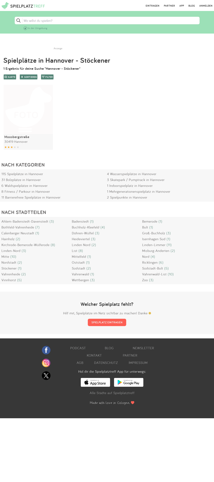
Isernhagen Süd (153, 239)
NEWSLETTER (143, 348)
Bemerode (149, 221)
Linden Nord (81, 245)
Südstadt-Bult (152, 268)
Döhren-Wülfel (83, 233)
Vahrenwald (80, 274)
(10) (13, 256)
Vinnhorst (8, 280)
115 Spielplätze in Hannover (22, 174)
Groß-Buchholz (153, 233)
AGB (80, 362)
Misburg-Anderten (155, 250)
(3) (52, 221)
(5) (166, 268)
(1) (92, 221)
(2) (18, 239)
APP (181, 5)
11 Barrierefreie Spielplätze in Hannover (31, 197)
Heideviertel (81, 239)
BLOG (191, 5)
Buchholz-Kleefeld (85, 227)
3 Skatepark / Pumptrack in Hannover (136, 179)
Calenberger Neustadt (17, 233)
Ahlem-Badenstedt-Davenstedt (24, 221)
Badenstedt (80, 221)
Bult (145, 227)
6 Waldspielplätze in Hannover (24, 185)
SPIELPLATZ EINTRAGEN (107, 322)
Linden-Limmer (153, 245)
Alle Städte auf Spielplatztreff (112, 393)
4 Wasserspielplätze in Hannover (131, 174)
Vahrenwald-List (154, 274)
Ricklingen (150, 262)
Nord (146, 256)
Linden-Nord (11, 250)
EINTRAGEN (152, 5)
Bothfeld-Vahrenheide (17, 227)
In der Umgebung (37, 28)
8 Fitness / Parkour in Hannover (25, 191)
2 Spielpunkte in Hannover (127, 197)
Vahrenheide (10, 274)
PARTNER (169, 5)
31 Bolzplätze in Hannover (21, 179)
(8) (53, 245)
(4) (103, 227)
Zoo (145, 280)
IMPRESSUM (138, 362)
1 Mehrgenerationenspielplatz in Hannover (138, 191)
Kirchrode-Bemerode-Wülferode (25, 245)
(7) (37, 227)
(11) (169, 245)
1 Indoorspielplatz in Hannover (130, 185)
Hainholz (8, 239)
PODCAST (78, 348)
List (74, 250)
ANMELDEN (206, 5)
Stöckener (9, 268)
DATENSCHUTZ (106, 362)
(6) (161, 262)
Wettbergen (80, 280)
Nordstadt (8, 262)
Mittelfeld (79, 256)
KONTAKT (94, 355)
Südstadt (78, 268)
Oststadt (78, 262)
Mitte (5, 256)
